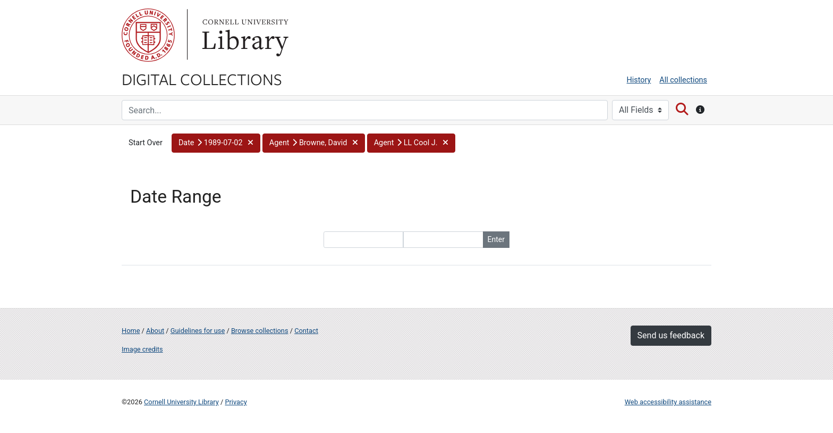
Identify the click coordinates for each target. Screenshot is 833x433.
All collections (683, 80)
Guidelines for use (198, 331)
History (639, 80)
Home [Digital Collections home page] (131, 331)
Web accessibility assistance (668, 402)
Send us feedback (671, 335)
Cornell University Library (181, 402)
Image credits (142, 349)
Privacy (235, 402)
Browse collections (259, 331)
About (155, 331)
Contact (306, 331)
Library (243, 35)
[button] (216, 143)
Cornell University (148, 35)
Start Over (146, 142)
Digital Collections (202, 78)
